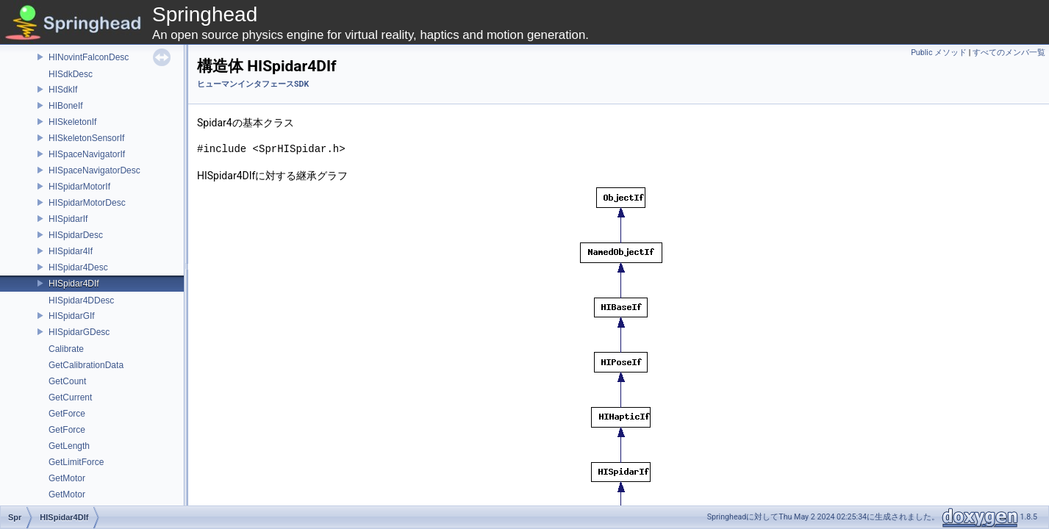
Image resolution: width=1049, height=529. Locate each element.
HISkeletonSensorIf (86, 138)
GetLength (69, 446)
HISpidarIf (68, 219)
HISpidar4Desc (78, 267)
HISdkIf (63, 89)
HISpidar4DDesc (81, 300)
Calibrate (66, 349)
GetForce (67, 414)
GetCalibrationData (86, 365)
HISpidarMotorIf (79, 186)
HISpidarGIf (72, 316)
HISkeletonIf (72, 122)
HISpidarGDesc (79, 332)
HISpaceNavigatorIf (87, 154)
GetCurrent (70, 397)
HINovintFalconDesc (89, 57)
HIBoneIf (66, 106)
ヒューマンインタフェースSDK (253, 84)
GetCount (67, 381)
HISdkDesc (71, 74)
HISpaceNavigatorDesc (94, 170)
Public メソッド (939, 52)
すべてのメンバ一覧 (1009, 52)
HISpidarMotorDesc (87, 203)
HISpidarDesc (76, 235)
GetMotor (67, 478)
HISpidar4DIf (74, 283)
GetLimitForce (76, 462)
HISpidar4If (71, 251)
